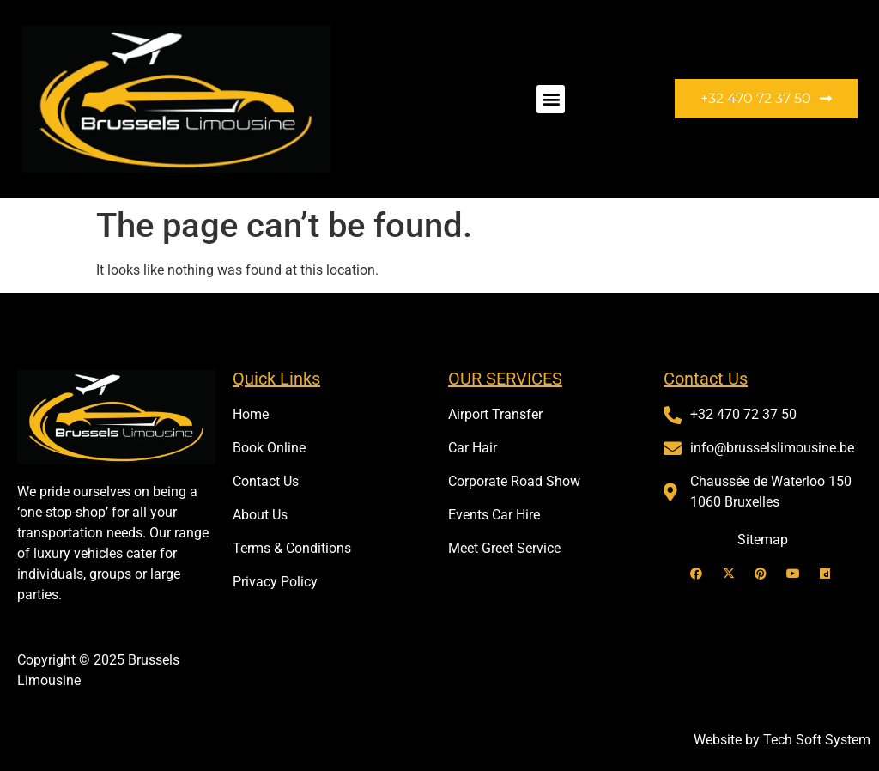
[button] (550, 99)
